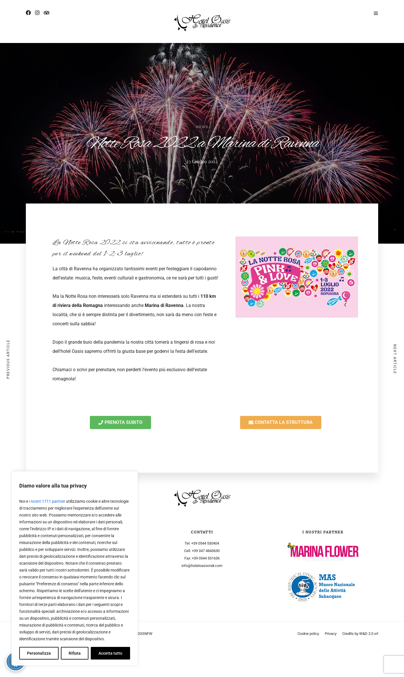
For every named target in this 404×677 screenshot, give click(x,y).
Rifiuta (75, 653)
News (202, 127)
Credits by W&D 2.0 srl (360, 633)
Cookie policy (308, 633)
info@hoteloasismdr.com (201, 565)
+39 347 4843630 (206, 551)
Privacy (331, 633)
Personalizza (39, 653)
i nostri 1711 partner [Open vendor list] (47, 501)
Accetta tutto (110, 653)
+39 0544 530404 (205, 543)
